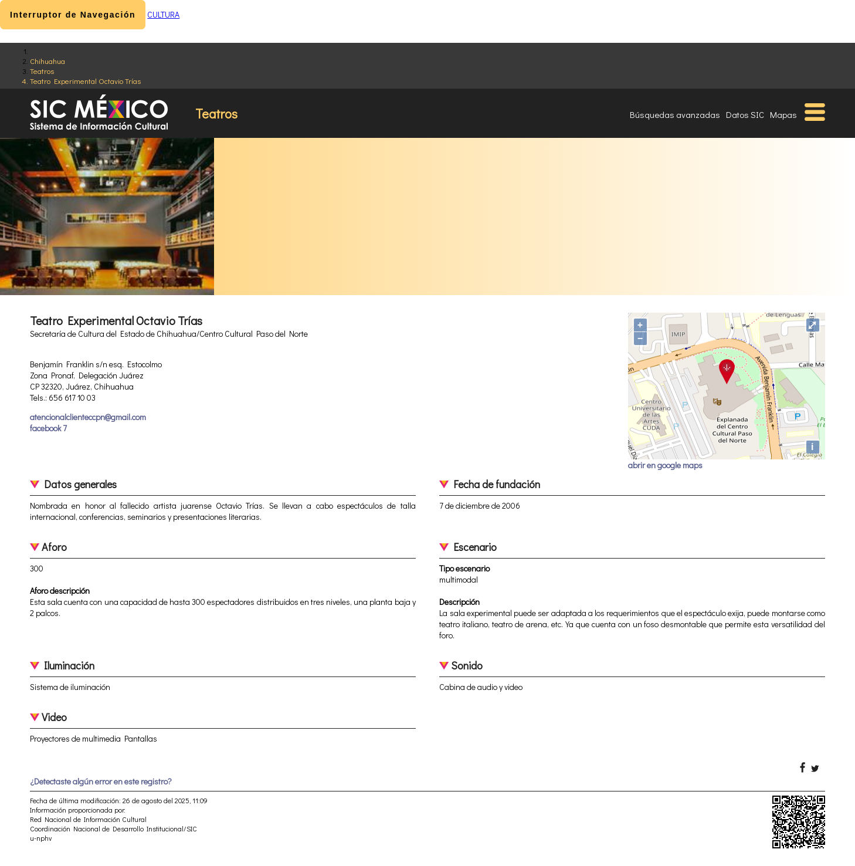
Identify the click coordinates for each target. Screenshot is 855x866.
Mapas (783, 114)
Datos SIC (745, 114)
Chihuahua (47, 61)
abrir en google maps (665, 465)
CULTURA (163, 14)
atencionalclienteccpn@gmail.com (88, 416)
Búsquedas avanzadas (675, 114)
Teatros (42, 71)
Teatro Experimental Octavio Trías (85, 81)
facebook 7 (48, 428)
